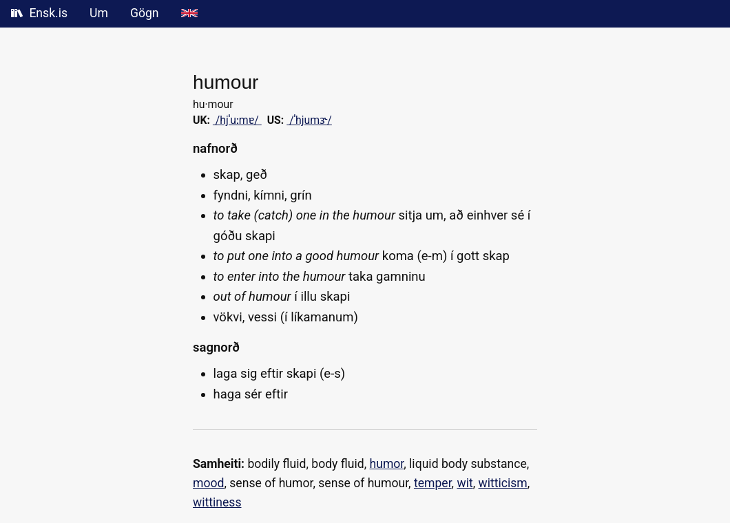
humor (387, 464)
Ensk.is (39, 13)
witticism (503, 483)
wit (464, 483)
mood (208, 483)
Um (99, 13)
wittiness (217, 502)
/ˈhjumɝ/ (309, 120)
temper (433, 483)
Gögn (144, 13)
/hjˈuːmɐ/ (237, 120)
